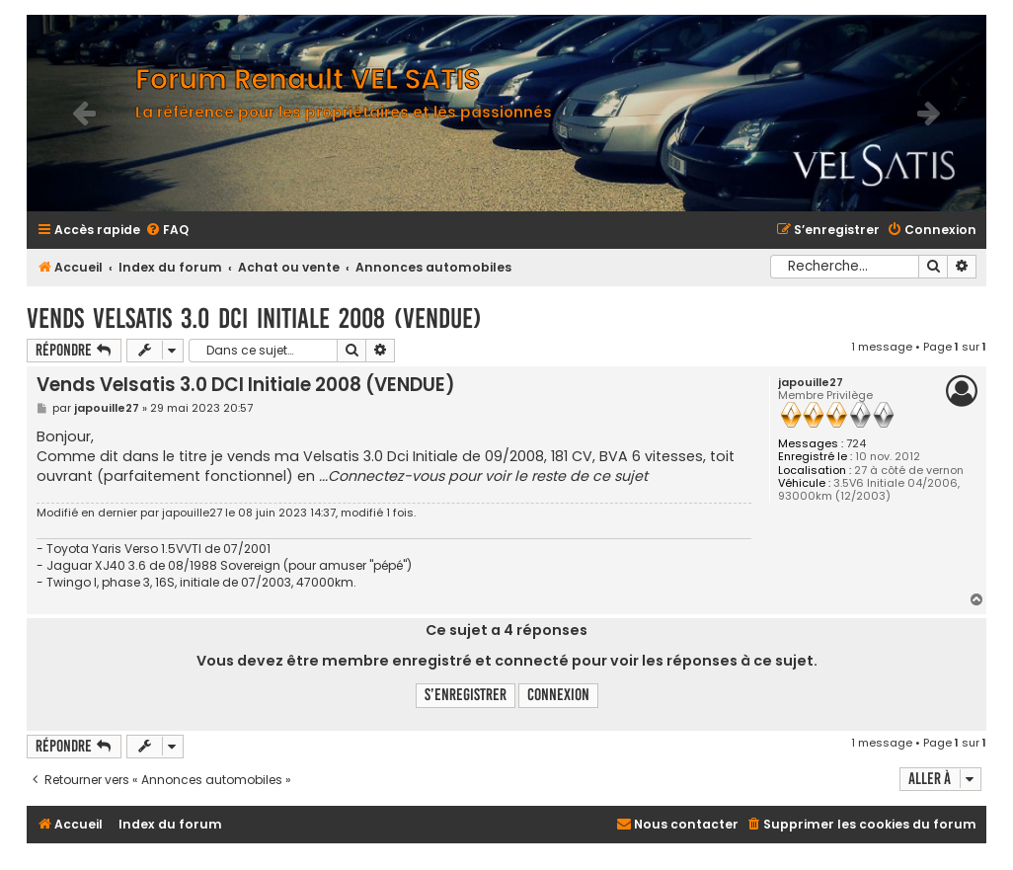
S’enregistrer (465, 694)
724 (856, 443)
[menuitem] (167, 230)
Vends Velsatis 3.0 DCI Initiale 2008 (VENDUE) (254, 318)
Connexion (558, 694)
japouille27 (810, 382)
